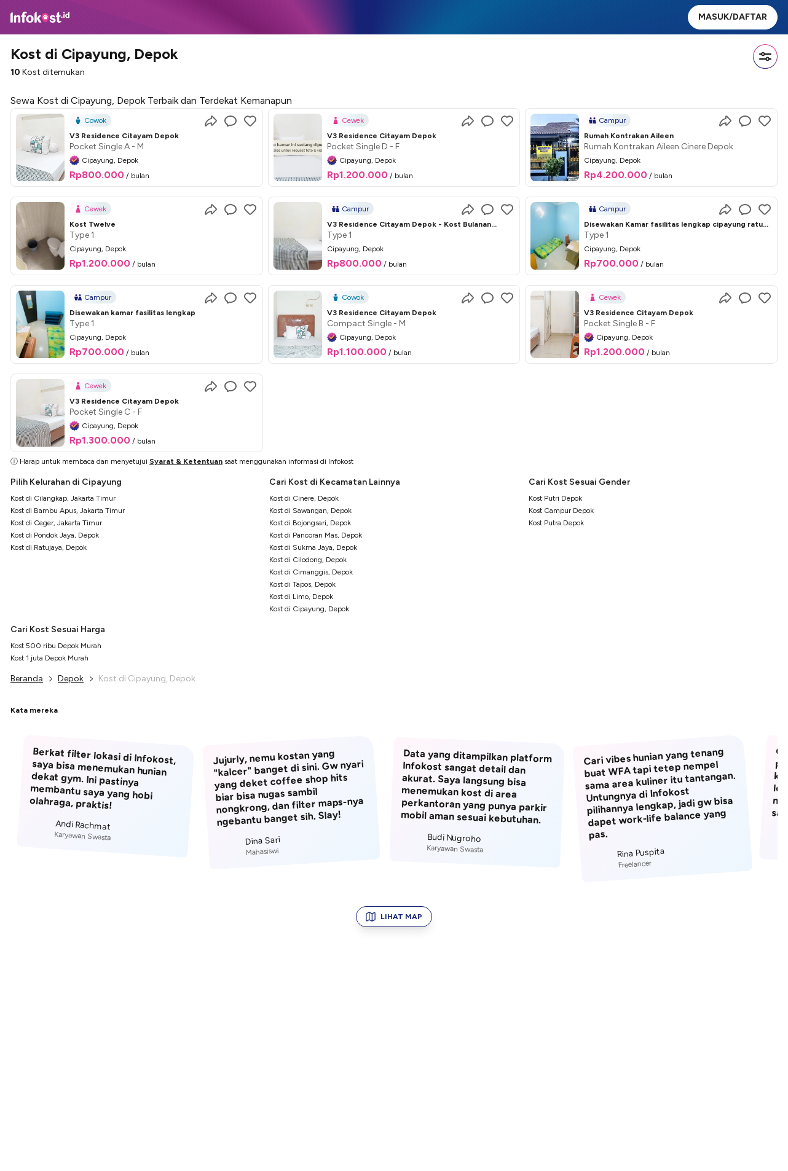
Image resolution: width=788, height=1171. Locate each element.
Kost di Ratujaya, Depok (48, 547)
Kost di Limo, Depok (301, 596)
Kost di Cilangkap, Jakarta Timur (63, 498)
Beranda (26, 678)
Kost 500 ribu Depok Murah (55, 645)
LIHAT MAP (394, 917)
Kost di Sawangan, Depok (310, 510)
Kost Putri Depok (555, 498)
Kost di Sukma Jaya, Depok (313, 547)
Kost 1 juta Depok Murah (49, 658)
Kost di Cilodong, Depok (308, 559)
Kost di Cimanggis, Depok (311, 572)
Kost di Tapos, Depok (302, 584)
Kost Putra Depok (556, 523)
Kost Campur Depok (561, 510)
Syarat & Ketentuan (186, 461)
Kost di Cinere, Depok (304, 498)
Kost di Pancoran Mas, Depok (315, 535)
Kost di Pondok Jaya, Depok (54, 535)
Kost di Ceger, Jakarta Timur (56, 523)
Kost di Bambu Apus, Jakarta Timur (67, 510)
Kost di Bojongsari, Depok (310, 523)
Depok (71, 678)
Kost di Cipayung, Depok (309, 609)
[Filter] (765, 56)
